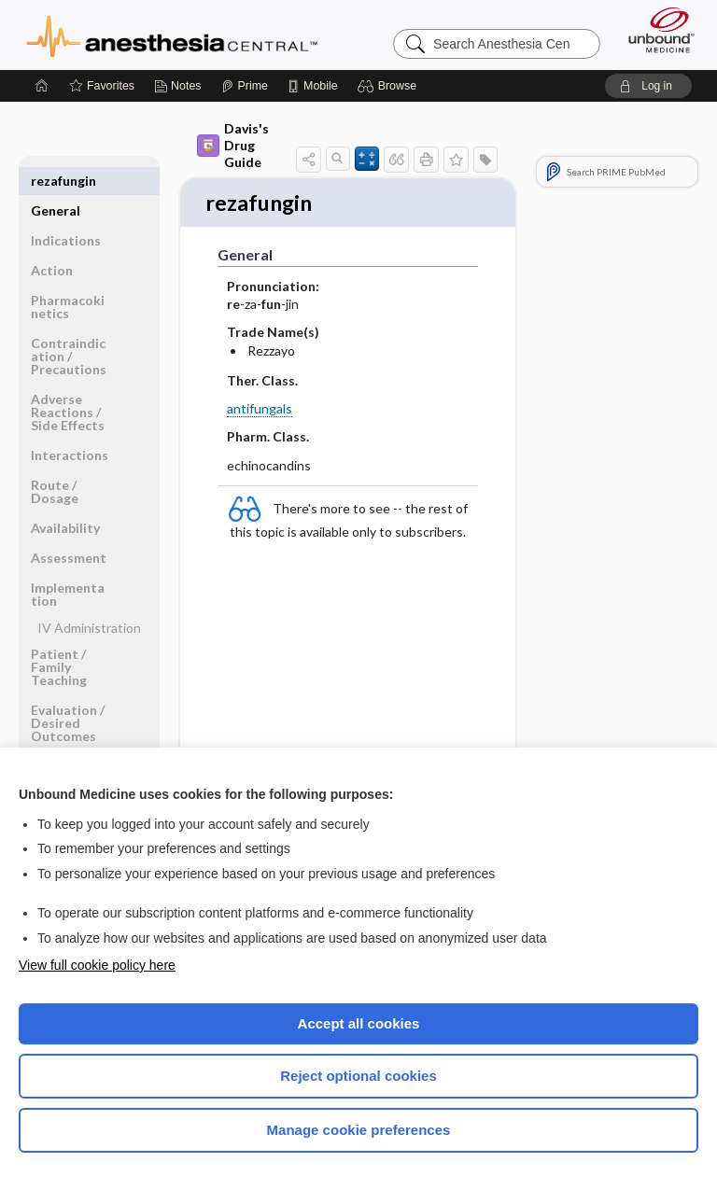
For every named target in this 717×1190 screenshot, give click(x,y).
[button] (390, 86)
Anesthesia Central (172, 34)
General (55, 181)
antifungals (259, 410)
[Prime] (244, 86)
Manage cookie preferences (359, 1130)
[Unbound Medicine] (655, 30)
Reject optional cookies (358, 1076)
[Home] (42, 86)
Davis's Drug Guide (233, 145)
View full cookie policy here (97, 965)
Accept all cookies (359, 1023)
